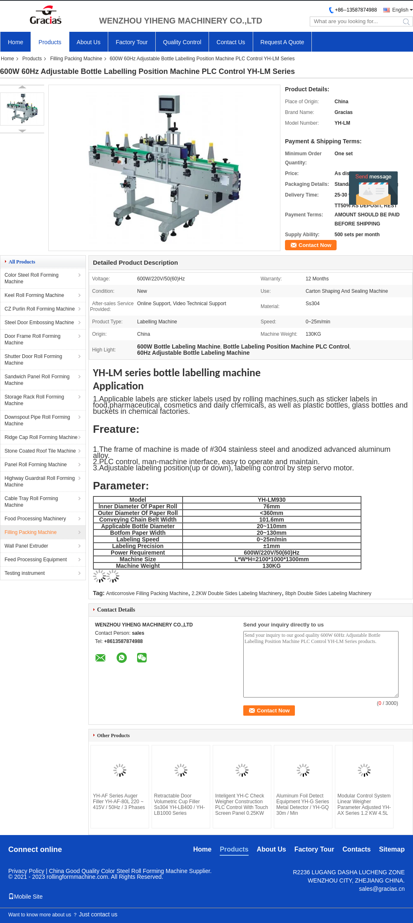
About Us (89, 42)
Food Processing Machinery (35, 519)
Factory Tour (132, 42)
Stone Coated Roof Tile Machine (40, 451)
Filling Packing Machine (76, 59)
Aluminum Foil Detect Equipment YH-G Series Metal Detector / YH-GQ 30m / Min (302, 804)
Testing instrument (25, 573)
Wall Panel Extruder (26, 546)
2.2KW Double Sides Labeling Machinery (237, 593)
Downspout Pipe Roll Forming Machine (37, 420)
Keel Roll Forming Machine (34, 295)
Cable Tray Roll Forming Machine (31, 502)
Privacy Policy (26, 871)
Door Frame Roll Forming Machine (32, 339)
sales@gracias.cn (382, 888)
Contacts (356, 849)
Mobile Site (25, 896)
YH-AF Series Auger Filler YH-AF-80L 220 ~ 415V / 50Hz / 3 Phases (119, 801)
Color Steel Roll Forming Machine (32, 278)
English (400, 10)
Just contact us (98, 914)
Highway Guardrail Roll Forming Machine (40, 481)
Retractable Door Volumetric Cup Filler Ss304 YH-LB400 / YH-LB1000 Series (179, 804)
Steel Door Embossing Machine (39, 322)
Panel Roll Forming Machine (36, 464)
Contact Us (230, 42)
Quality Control (182, 42)
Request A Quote (282, 42)
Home (15, 42)
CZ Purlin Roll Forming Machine (40, 309)
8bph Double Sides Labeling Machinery (328, 593)
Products (49, 42)
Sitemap (392, 849)
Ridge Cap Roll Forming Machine (41, 437)
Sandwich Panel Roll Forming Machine (37, 380)
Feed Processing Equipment (36, 559)
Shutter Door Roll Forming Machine (33, 360)
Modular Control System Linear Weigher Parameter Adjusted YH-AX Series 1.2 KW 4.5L (364, 804)
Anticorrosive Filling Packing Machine (147, 593)
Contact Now (315, 245)
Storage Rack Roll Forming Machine (34, 400)
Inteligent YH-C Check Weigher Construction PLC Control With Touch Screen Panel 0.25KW (241, 804)
